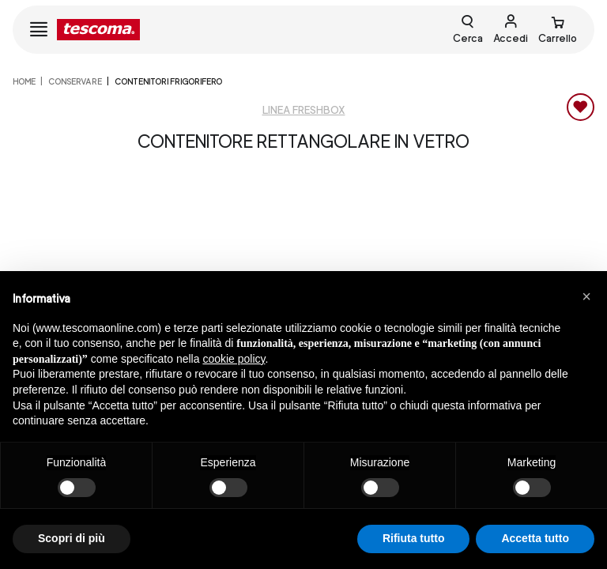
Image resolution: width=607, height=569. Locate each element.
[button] (586, 296)
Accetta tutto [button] (535, 538)
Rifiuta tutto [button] (414, 538)
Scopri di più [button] (71, 538)
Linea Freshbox (303, 110)
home (24, 81)
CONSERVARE (75, 81)
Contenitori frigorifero (168, 81)
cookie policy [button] (233, 358)
